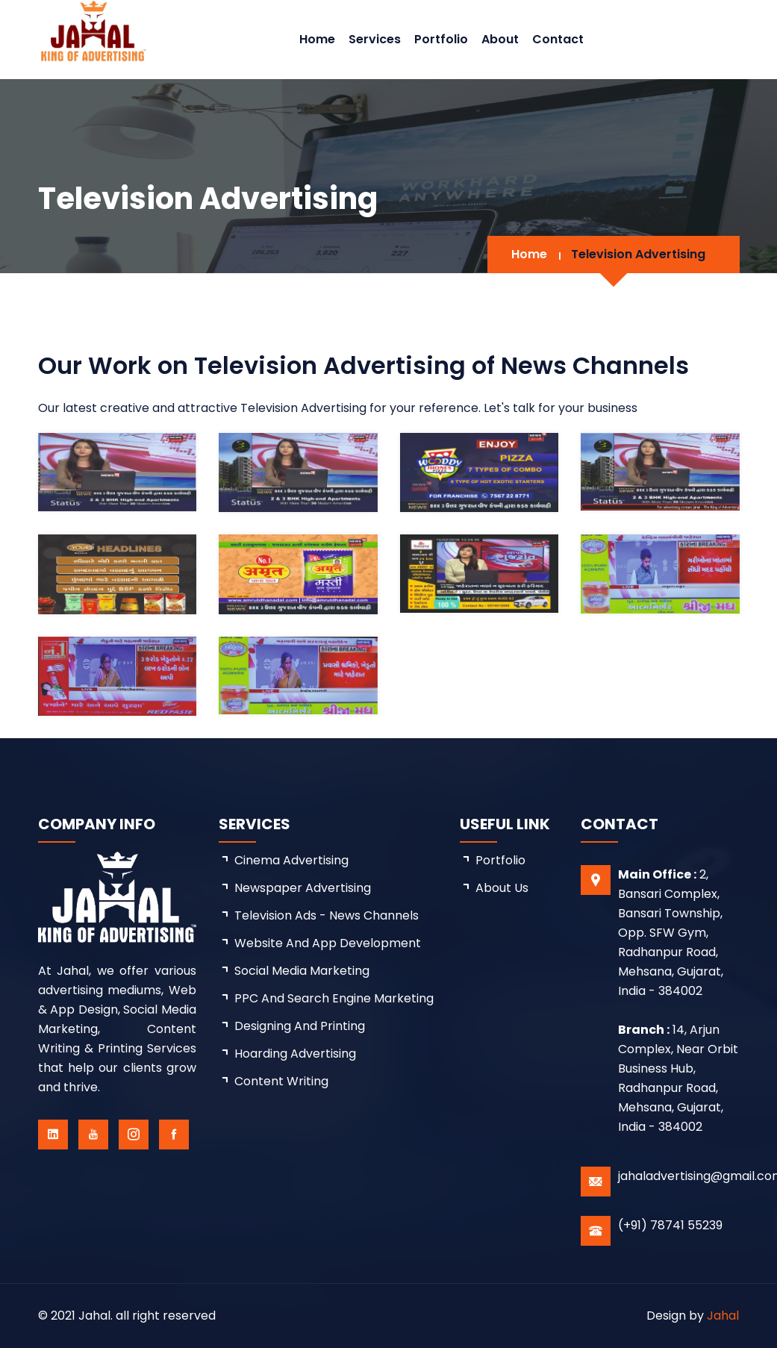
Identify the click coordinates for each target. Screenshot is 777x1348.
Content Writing (281, 1081)
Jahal (723, 1315)
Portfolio (441, 39)
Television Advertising (638, 254)
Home (317, 39)
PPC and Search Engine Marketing (334, 998)
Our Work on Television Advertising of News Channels (363, 365)
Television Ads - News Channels (326, 915)
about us (501, 887)
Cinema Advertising (291, 860)
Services (375, 39)
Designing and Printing (299, 1026)
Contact (558, 39)
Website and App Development (327, 943)
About (500, 39)
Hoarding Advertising (295, 1053)
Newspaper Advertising (302, 887)
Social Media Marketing (301, 970)
